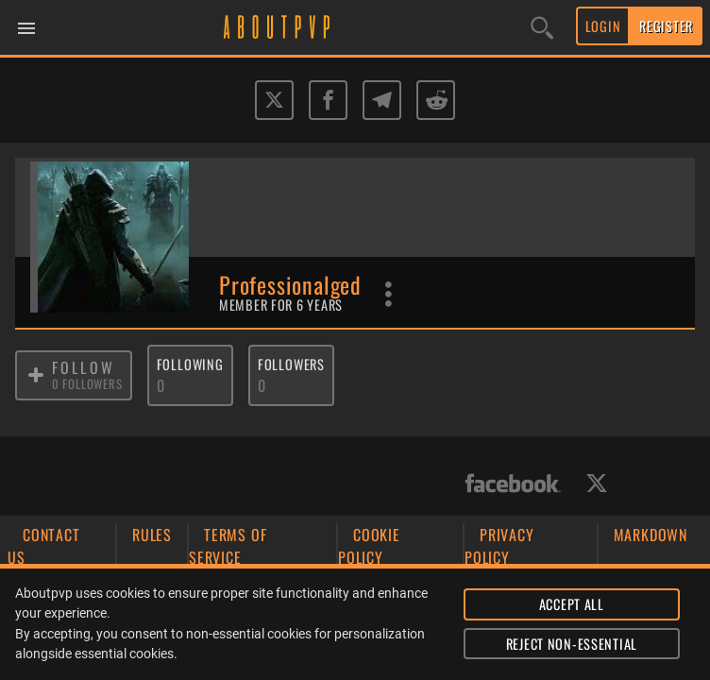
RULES (152, 534)
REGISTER (666, 26)
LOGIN (603, 26)
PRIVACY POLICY (499, 546)
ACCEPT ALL (571, 604)
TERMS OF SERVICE (227, 546)
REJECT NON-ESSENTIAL (571, 644)
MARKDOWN (650, 534)
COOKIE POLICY (369, 546)
